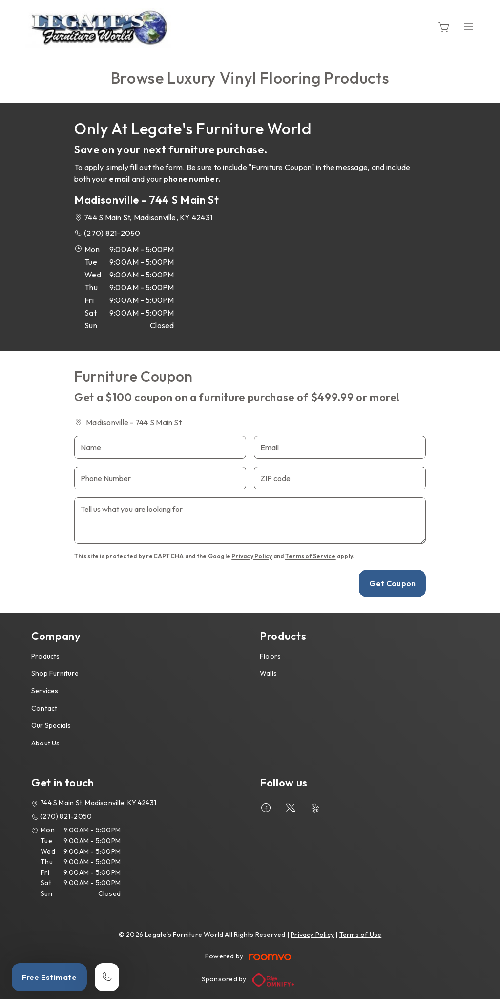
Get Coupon (392, 583)
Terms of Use (360, 934)
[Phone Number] (160, 478)
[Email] (340, 447)
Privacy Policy (251, 556)
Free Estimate (49, 977)
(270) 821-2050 (112, 233)
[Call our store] (107, 977)
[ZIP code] (340, 478)
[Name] (160, 447)
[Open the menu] (469, 26)
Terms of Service (310, 556)
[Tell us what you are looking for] (250, 520)
